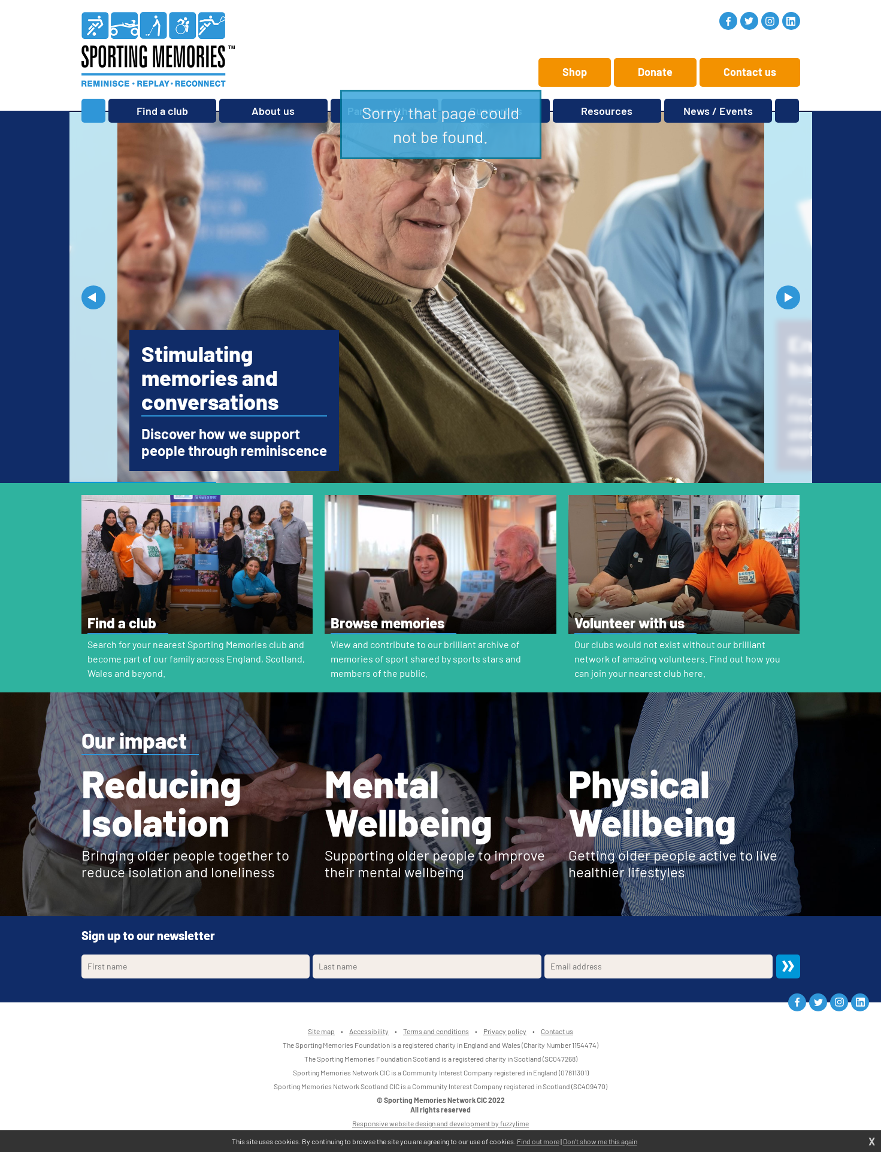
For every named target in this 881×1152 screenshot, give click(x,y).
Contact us (749, 71)
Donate (655, 71)
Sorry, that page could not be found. (440, 124)
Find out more (538, 1141)
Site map (321, 1031)
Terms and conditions (436, 1031)
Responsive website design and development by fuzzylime (440, 1123)
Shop (574, 71)
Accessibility (369, 1031)
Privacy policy (504, 1031)
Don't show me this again (600, 1141)
